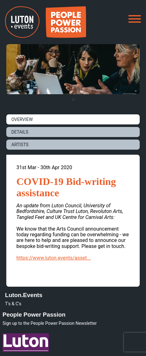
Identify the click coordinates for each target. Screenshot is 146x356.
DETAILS (19, 132)
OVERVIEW (22, 119)
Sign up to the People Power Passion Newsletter (50, 323)
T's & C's (13, 303)
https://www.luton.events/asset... (53, 258)
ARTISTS (19, 144)
